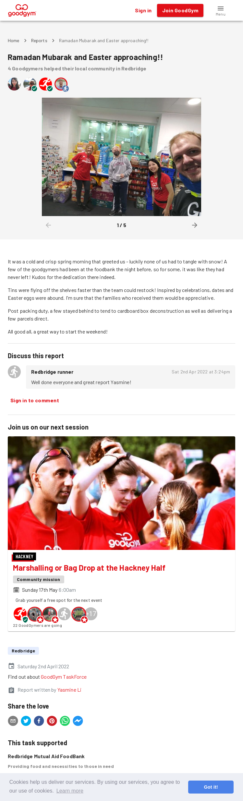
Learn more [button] (69, 791)
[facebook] (39, 722)
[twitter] (26, 722)
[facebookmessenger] (78, 722)
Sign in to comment (35, 400)
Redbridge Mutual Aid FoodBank (46, 756)
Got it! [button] (211, 787)
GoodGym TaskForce (64, 677)
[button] (220, 10)
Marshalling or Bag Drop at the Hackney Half (89, 567)
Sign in (143, 10)
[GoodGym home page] (22, 9)
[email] (13, 722)
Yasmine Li (69, 689)
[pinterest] (52, 722)
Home (13, 40)
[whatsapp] (65, 722)
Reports (39, 40)
